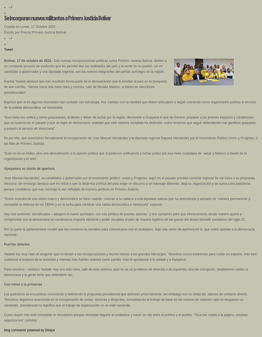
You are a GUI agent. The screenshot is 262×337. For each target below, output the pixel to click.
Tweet (8, 49)
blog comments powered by (29, 330)
